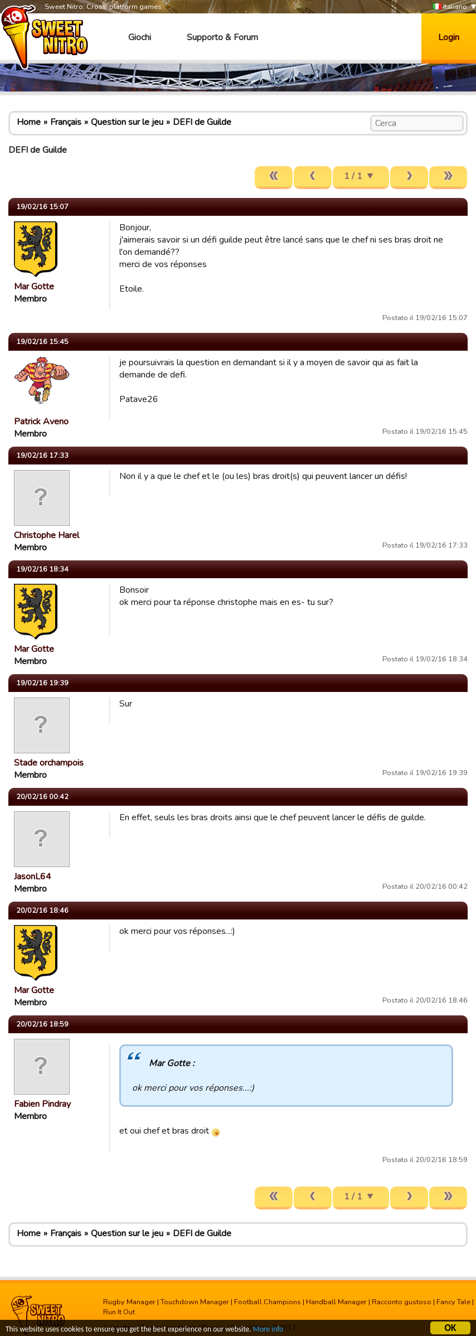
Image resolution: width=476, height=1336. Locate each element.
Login (448, 37)
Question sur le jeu (127, 122)
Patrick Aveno (41, 421)
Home (29, 122)
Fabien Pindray (42, 1104)
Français (65, 122)
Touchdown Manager (195, 1302)
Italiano (450, 7)
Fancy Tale (453, 1302)
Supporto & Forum (222, 37)
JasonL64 (32, 876)
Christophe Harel (46, 535)
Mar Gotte (34, 286)
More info (268, 1330)
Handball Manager (336, 1302)
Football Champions (267, 1302)
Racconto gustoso (401, 1302)
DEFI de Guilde (202, 122)
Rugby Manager (129, 1302)
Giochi (139, 37)
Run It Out (119, 1312)
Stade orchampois (49, 763)
